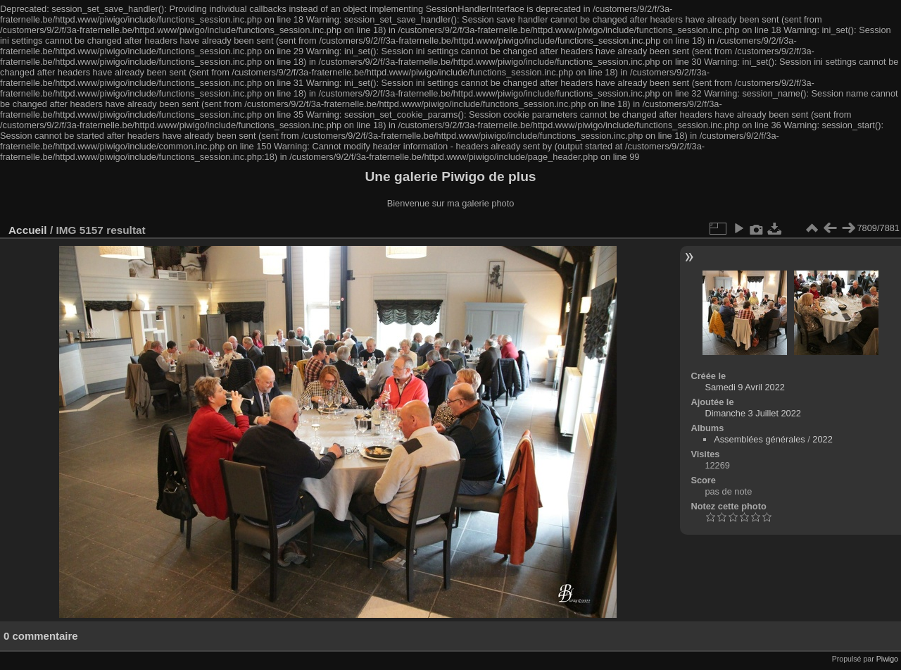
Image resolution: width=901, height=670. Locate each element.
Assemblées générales (759, 439)
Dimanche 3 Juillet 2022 (753, 413)
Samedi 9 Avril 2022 (745, 387)
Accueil (27, 230)
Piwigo (887, 659)
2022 (822, 439)
